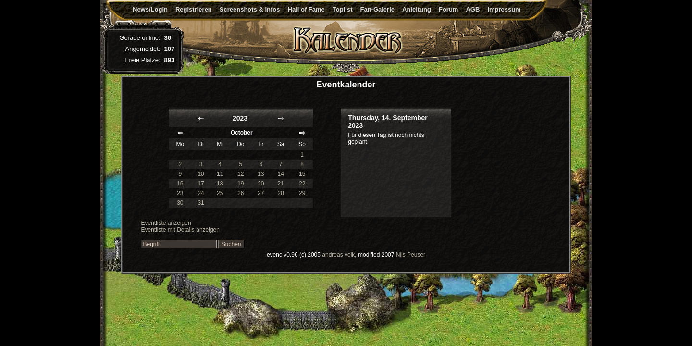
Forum (448, 9)
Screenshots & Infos (250, 9)
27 (261, 193)
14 (281, 174)
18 (220, 183)
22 (302, 183)
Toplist (343, 9)
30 (180, 202)
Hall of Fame (306, 9)
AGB (473, 9)
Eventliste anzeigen (166, 223)
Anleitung (416, 9)
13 (261, 174)
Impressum (503, 9)
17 (201, 183)
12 (240, 174)
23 (180, 193)
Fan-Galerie (377, 9)
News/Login (150, 9)
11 (220, 174)
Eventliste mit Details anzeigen (180, 229)
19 (240, 183)
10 (201, 174)
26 (240, 193)
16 (180, 183)
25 (220, 193)
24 (201, 193)
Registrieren (193, 9)
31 (201, 202)
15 (302, 174)
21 (281, 183)
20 (261, 183)
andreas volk (338, 254)
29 (302, 193)
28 (281, 193)
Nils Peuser (410, 254)
